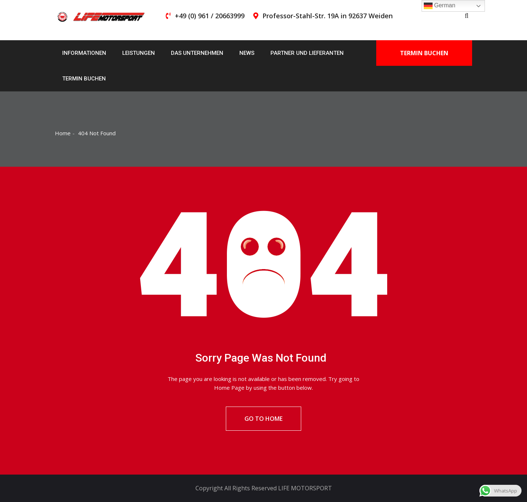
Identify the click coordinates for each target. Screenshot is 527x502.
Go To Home (263, 419)
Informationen (84, 53)
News (246, 53)
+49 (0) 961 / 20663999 (209, 15)
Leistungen (138, 53)
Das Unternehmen (197, 53)
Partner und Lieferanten (307, 53)
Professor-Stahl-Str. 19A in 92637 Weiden (327, 15)
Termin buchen (84, 78)
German (439, 5)
